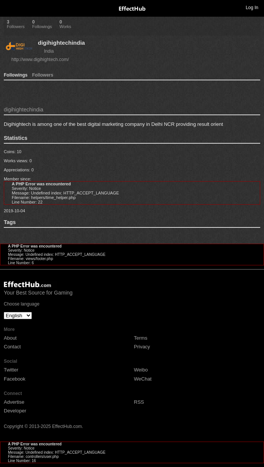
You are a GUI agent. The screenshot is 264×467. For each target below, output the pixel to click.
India (49, 51)
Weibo (141, 370)
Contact (12, 346)
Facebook (14, 379)
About (10, 338)
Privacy (142, 346)
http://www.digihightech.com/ (40, 59)
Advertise (14, 402)
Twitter (11, 370)
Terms (140, 338)
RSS (139, 402)
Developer (15, 411)
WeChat (143, 379)
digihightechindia (61, 42)
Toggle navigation (9, 7)
